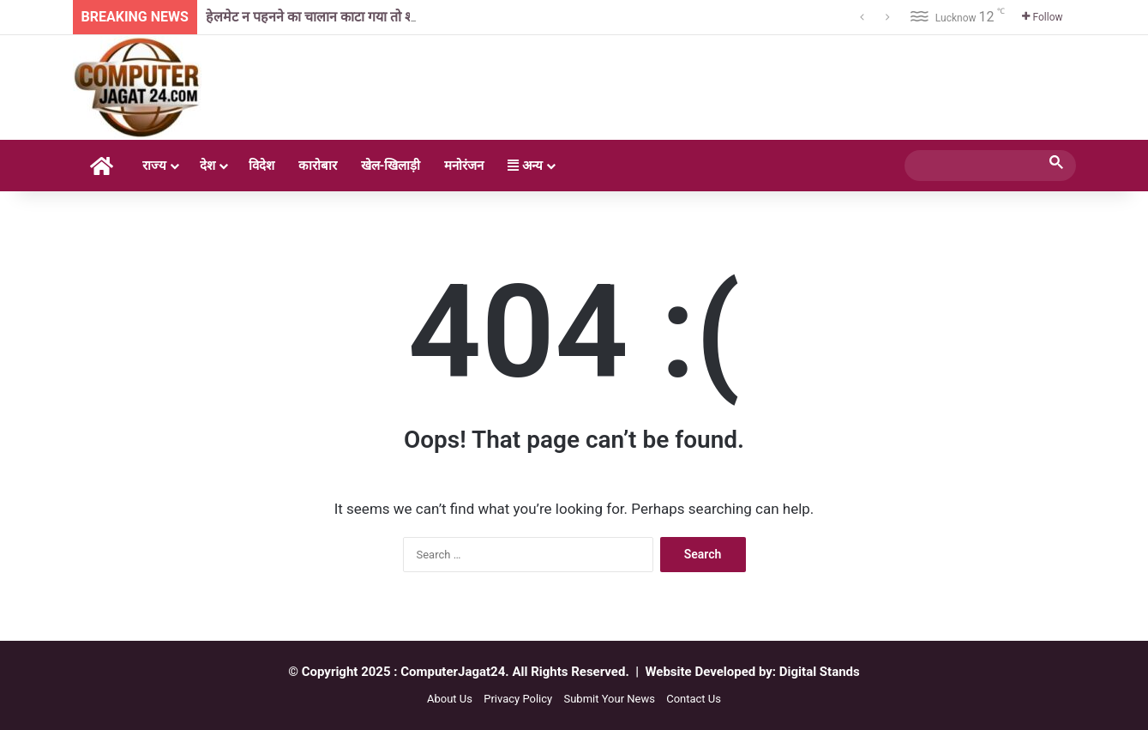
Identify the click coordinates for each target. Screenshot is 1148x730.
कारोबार (317, 165)
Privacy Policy (518, 698)
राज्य (154, 165)
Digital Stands (819, 671)
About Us (449, 698)
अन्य (525, 165)
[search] (975, 165)
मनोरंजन (464, 165)
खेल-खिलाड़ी (391, 165)
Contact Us (693, 698)
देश (207, 165)
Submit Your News (608, 698)
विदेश (261, 165)
